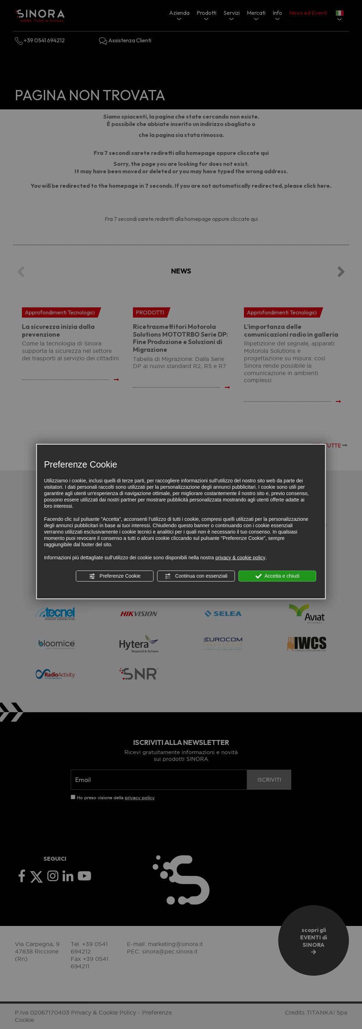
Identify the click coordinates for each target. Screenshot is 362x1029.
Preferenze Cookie (115, 576)
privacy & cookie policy (240, 557)
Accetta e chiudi (277, 576)
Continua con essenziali (196, 576)
